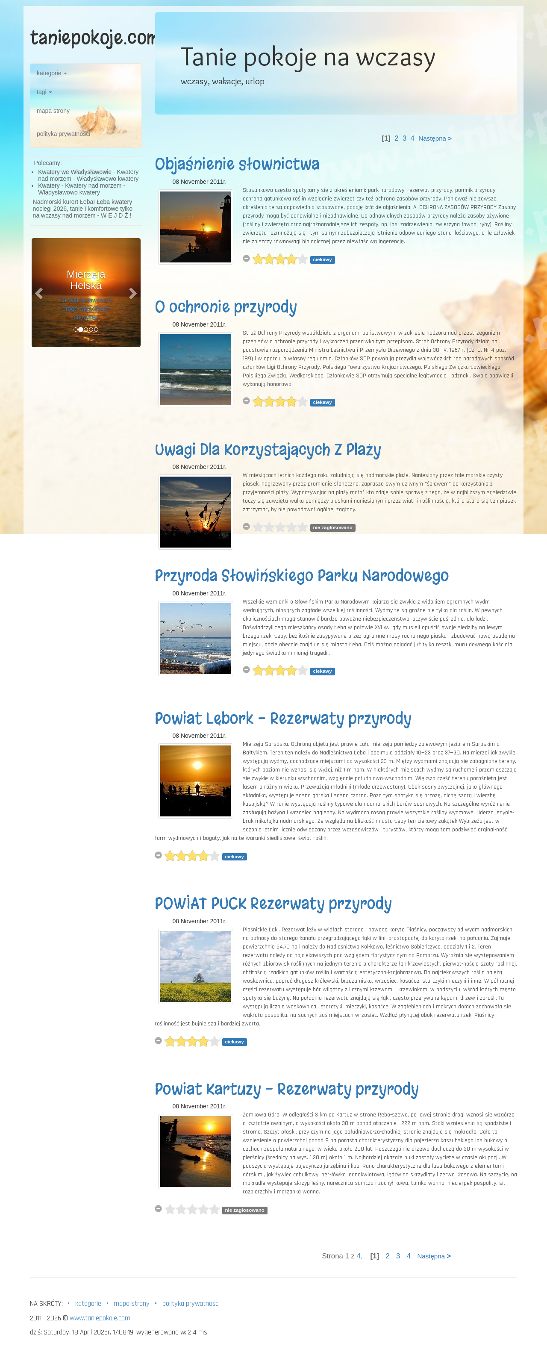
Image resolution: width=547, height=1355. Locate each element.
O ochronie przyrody (226, 307)
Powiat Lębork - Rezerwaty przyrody (283, 718)
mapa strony (53, 110)
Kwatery (49, 185)
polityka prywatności (63, 133)
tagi (44, 91)
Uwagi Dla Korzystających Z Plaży (268, 449)
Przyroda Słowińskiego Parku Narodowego (302, 576)
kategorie (52, 73)
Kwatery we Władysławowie (75, 171)
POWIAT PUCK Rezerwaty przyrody (273, 903)
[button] (40, 292)
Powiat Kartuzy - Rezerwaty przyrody (287, 1089)
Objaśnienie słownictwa (237, 164)
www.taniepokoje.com (100, 1318)
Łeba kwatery (114, 201)
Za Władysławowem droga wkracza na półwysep (85, 309)
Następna (435, 138)
